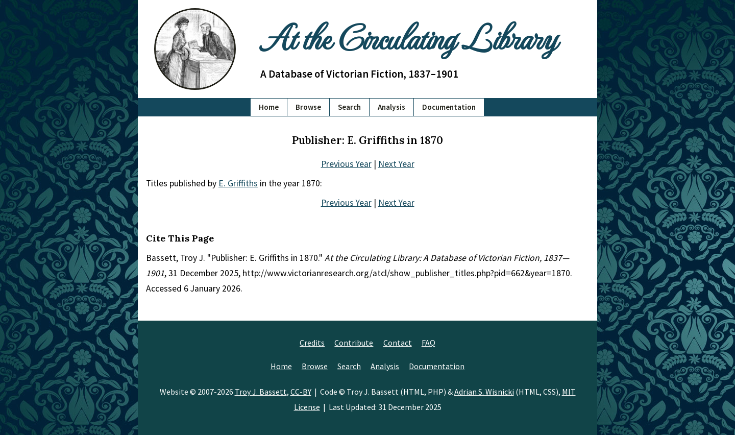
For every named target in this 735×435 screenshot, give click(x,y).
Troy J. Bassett (261, 391)
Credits (312, 342)
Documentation (449, 107)
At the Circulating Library (408, 36)
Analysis (391, 107)
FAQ (428, 342)
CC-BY (300, 391)
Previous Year (346, 164)
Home (269, 107)
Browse (308, 107)
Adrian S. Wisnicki (484, 391)
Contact (397, 342)
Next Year (396, 164)
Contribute (353, 342)
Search (349, 107)
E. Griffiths (238, 183)
